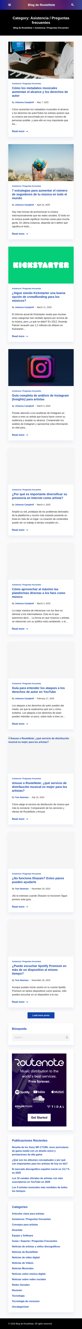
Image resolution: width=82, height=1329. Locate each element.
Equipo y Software (22, 1235)
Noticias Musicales (23, 1268)
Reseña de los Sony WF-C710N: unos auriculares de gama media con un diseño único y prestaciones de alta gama (40, 1151)
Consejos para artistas (25, 1224)
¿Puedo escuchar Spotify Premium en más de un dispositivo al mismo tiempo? (39, 969)
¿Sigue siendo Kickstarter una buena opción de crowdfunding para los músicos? (38, 296)
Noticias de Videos (22, 1263)
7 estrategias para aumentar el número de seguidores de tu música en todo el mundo (39, 194)
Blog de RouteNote (41, 4)
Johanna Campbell (24, 102)
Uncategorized (20, 1306)
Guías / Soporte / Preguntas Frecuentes (34, 1241)
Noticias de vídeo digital (26, 1257)
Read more (20, 131)
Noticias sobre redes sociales (29, 1279)
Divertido (17, 1230)
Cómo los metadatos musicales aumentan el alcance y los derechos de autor (40, 91)
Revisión (17, 1290)
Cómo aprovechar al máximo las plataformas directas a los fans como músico (38, 592)
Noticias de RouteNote (25, 1252)
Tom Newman (22, 797)
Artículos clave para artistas (28, 1213)
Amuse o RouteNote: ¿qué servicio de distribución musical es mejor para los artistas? (39, 786)
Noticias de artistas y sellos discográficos (36, 1246)
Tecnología (18, 1295)
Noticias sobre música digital (28, 1274)
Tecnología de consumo (25, 1301)
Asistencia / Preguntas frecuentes (26, 84)
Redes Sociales (21, 1285)
